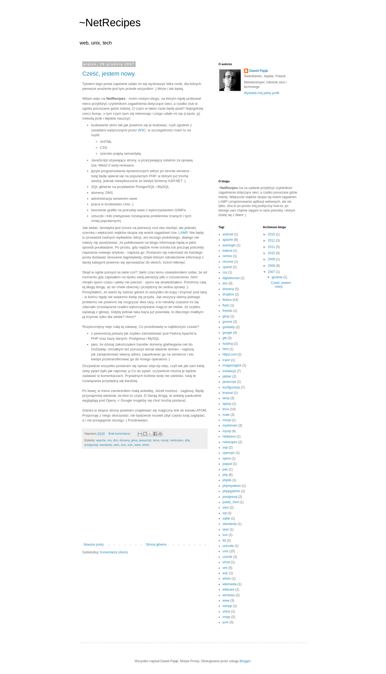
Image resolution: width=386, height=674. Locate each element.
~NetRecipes (110, 22)
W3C (142, 130)
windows (228, 595)
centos (227, 256)
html (225, 349)
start (116, 444)
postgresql (91, 444)
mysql (164, 440)
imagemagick (232, 365)
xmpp (226, 617)
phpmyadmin (231, 486)
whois (226, 578)
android (227, 234)
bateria (227, 251)
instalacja (229, 371)
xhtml (145, 444)
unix (123, 444)
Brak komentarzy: (120, 433)
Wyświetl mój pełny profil (261, 93)
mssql (226, 420)
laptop (226, 404)
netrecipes (176, 440)
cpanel (227, 267)
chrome (227, 262)
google (227, 333)
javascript (145, 440)
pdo (225, 469)
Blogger (245, 661)
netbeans (229, 436)
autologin (229, 245)
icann (226, 360)
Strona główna (156, 544)
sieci (225, 507)
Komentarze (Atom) (114, 552)
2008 (272, 266)
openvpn (228, 453)
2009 (272, 259)
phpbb (226, 480)
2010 (272, 253)
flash (225, 305)
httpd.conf (229, 354)
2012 (272, 240)
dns (115, 440)
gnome (227, 322)
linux (225, 409)
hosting (227, 344)
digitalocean (231, 278)
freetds (227, 311)
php (187, 440)
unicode (228, 546)
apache (101, 440)
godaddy (228, 327)
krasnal (227, 393)
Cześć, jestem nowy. (109, 73)
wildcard (228, 589)
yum (225, 622)
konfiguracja (231, 387)
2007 (272, 272)
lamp (156, 440)
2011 (272, 247)
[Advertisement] (145, 498)
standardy (105, 444)
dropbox (228, 294)
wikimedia (229, 584)
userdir (227, 557)
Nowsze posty (94, 544)
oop (225, 447)
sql (224, 513)
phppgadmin (231, 491)
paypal (227, 464)
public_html (230, 502)
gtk (224, 338)
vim (225, 568)
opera (226, 458)
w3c (130, 444)
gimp (134, 440)
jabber (226, 376)
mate (226, 415)
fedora (227, 300)
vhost (226, 562)
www (137, 444)
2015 (272, 234)
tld (224, 540)
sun (225, 535)
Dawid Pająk (258, 71)
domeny (125, 440)
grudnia (277, 277)
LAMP (182, 233)
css (109, 440)
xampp (227, 606)
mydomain (229, 425)
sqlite (226, 518)
